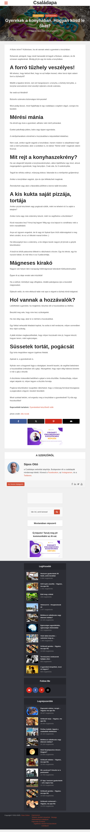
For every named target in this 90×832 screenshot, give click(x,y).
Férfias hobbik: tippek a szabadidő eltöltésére (49, 731)
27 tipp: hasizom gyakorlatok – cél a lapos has (50, 783)
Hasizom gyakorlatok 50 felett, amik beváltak (49, 575)
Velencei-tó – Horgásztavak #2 (51, 606)
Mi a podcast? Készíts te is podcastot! (50, 772)
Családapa (45, 2)
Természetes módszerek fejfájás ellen (49, 658)
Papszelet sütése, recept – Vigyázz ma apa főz (50, 710)
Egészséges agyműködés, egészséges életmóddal (50, 627)
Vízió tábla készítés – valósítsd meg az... (48, 637)
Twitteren (27, 476)
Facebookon (53, 472)
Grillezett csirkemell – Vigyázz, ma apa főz (48, 805)
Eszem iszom (38, 16)
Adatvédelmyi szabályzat (40, 822)
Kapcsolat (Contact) (38, 824)
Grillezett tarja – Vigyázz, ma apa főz (51, 720)
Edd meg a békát (46, 595)
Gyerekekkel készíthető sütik (42, 407)
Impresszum (36, 818)
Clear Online (25, 818)
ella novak (25, 414)
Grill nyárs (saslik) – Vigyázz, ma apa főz (48, 585)
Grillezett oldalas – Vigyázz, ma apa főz (51, 761)
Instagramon (67, 472)
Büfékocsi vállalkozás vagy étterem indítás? (51, 617)
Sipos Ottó (41, 31)
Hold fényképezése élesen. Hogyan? (50, 751)
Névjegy (54, 820)
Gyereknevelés (51, 16)
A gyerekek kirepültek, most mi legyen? (51, 668)
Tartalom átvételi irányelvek (41, 820)
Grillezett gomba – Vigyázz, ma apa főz (51, 648)
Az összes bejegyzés (15, 484)
